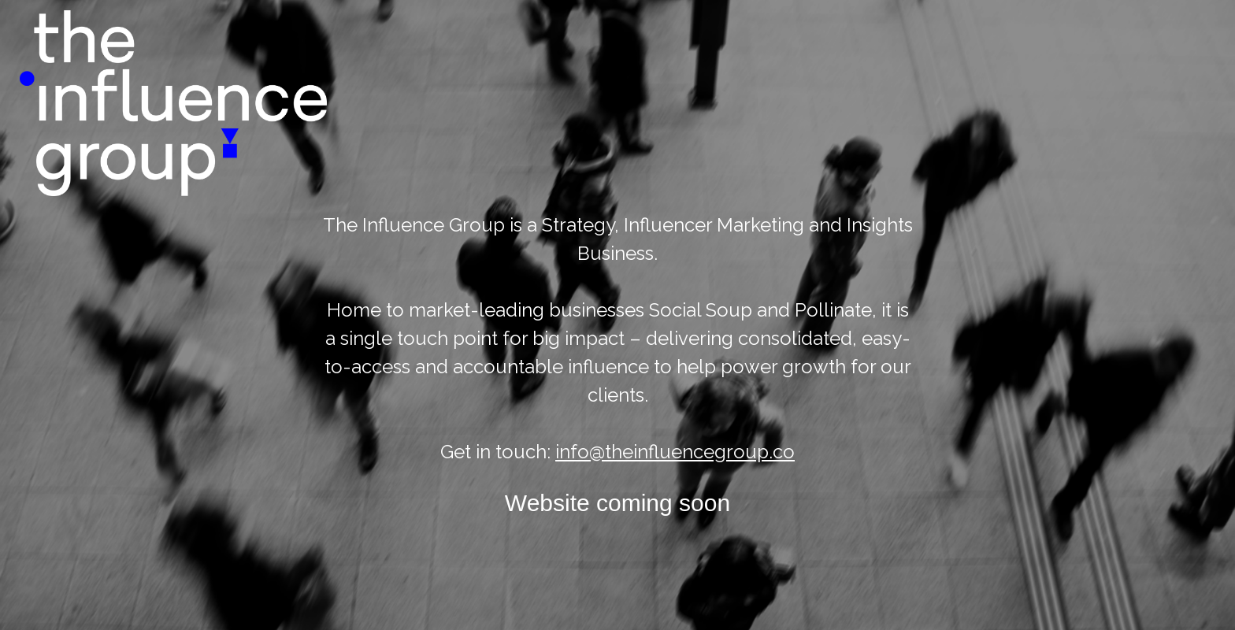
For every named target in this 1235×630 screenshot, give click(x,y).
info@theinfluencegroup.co (675, 451)
